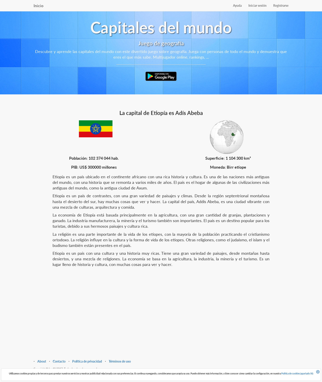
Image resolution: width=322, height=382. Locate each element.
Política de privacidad (87, 361)
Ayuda (237, 5)
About (41, 361)
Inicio (38, 5)
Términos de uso (120, 361)
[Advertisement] (161, 305)
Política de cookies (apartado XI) (297, 373)
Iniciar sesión (257, 5)
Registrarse (280, 5)
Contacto (59, 361)
